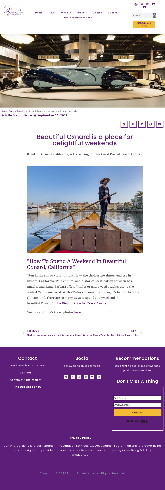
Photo (39, 12)
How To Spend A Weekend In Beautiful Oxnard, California (76, 264)
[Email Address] (137, 405)
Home (4, 111)
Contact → (27, 372)
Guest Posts (22, 111)
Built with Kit (137, 421)
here (77, 312)
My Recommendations (78, 17)
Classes (97, 12)
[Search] (154, 15)
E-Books (112, 12)
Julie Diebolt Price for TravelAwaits (80, 303)
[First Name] (137, 398)
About (82, 12)
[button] (124, 124)
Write (66, 12)
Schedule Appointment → (27, 379)
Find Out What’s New (27, 387)
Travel (52, 12)
